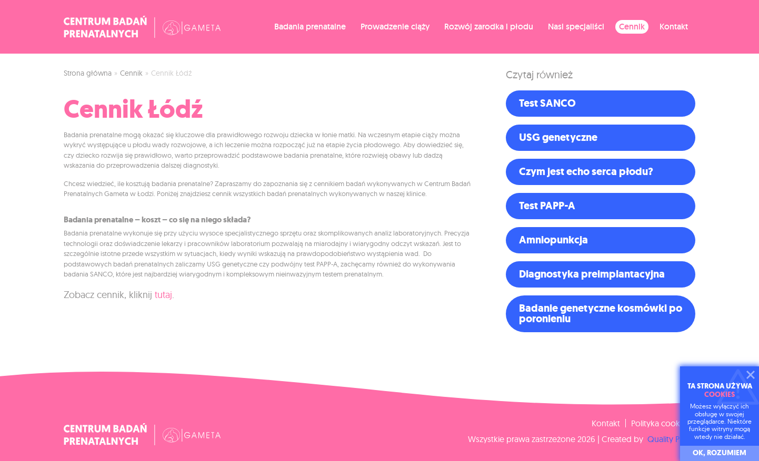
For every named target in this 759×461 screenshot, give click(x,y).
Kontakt (674, 26)
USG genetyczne (558, 137)
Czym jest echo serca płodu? (586, 172)
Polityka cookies (660, 423)
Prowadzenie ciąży (395, 26)
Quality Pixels (670, 439)
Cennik (632, 26)
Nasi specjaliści (576, 26)
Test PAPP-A (547, 206)
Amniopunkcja (553, 240)
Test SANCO (547, 103)
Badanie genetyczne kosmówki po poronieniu (600, 313)
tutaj (163, 295)
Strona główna (88, 73)
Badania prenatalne (310, 26)
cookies (719, 394)
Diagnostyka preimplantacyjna (592, 274)
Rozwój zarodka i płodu (488, 26)
